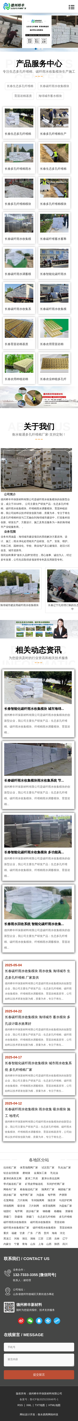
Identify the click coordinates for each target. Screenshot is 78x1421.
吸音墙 (21, 1205)
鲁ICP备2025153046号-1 (44, 1399)
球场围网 (8, 1205)
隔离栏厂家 (48, 1189)
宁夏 (16, 1244)
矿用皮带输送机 (34, 1183)
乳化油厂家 (64, 1167)
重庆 (6, 1233)
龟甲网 (51, 1194)
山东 (32, 1244)
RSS (20, 1405)
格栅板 (58, 1211)
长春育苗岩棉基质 (16, 344)
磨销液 (26, 1173)
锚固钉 (7, 1211)
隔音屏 (51, 1200)
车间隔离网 (37, 1200)
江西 (48, 1238)
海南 (54, 1233)
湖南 (32, 1238)
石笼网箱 (8, 1200)
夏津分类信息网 (51, 1178)
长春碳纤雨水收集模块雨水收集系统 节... (34, 780)
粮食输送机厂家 (29, 1189)
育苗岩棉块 (66, 1227)
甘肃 (22, 1233)
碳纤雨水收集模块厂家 (16, 1227)
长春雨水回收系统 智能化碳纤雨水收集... (34, 924)
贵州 (46, 1233)
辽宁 (65, 1238)
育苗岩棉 (59, 1222)
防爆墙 (19, 1216)
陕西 (57, 1244)
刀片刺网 (34, 1205)
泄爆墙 (69, 1211)
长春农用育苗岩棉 (52, 344)
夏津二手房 (31, 1178)
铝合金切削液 (11, 1173)
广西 (38, 1233)
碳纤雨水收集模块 (40, 1222)
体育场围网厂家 (29, 1167)
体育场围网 (49, 1205)
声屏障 (63, 1194)
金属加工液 (40, 1173)
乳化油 (54, 1173)
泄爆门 (7, 1216)
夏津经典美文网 (12, 1178)
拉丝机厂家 (9, 1167)
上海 (40, 1244)
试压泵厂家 (48, 1167)
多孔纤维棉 (65, 1216)
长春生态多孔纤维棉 (18, 133)
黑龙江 (7, 1238)
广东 (30, 1233)
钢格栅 (46, 1211)
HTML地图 (54, 1405)
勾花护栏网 (65, 1200)
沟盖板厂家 (65, 1205)
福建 (14, 1233)
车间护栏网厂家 (56, 1183)
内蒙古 (7, 1244)
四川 (65, 1244)
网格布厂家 (9, 1189)
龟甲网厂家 (26, 1194)
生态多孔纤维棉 (46, 1216)
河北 (62, 1233)
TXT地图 (40, 1405)
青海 (24, 1244)
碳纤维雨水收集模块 (15, 1222)
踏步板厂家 (9, 1194)
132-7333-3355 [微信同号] (34, 1275)
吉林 (57, 1238)
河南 (16, 1238)
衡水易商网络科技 (48, 1414)
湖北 (24, 1238)
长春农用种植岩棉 (16, 379)
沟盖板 (40, 1194)
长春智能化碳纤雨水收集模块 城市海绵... (34, 709)
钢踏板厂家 (64, 1189)
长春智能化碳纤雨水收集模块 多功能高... (34, 852)
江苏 (40, 1238)
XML (28, 1405)
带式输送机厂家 (12, 1183)
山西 (48, 1244)
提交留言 (39, 1374)
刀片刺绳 (22, 1200)
